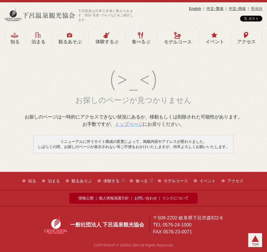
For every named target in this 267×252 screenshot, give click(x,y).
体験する (107, 38)
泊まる (38, 38)
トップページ (129, 124)
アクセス (246, 38)
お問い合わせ (145, 198)
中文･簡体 (237, 8)
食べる (140, 38)
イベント (214, 38)
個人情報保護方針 (114, 198)
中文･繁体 (215, 8)
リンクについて (175, 198)
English (195, 8)
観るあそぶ (70, 38)
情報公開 (86, 198)
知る (14, 38)
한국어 (256, 8)
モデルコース (177, 38)
